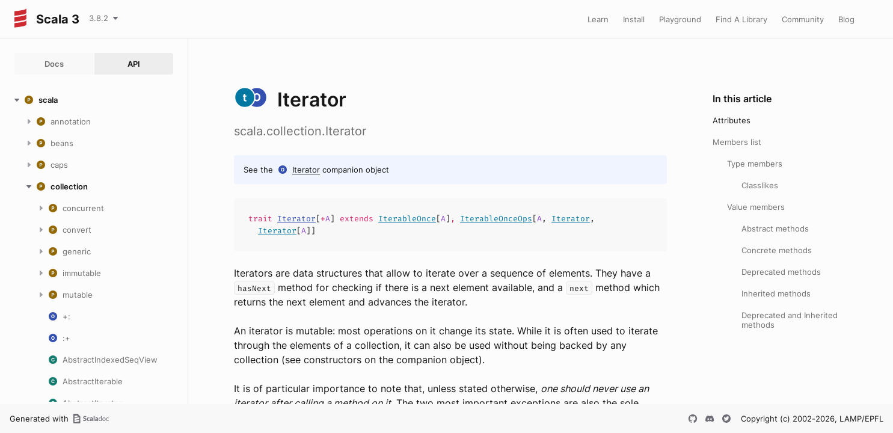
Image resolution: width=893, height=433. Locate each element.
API (133, 64)
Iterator (306, 169)
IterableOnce (407, 218)
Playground (680, 19)
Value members (756, 207)
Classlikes (759, 185)
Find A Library (741, 19)
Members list (737, 142)
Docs (54, 64)
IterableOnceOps (496, 218)
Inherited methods (776, 293)
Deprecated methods (781, 272)
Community (803, 19)
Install (634, 19)
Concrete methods (776, 250)
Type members (754, 163)
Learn (598, 19)
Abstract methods (775, 228)
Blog (846, 19)
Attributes (731, 120)
